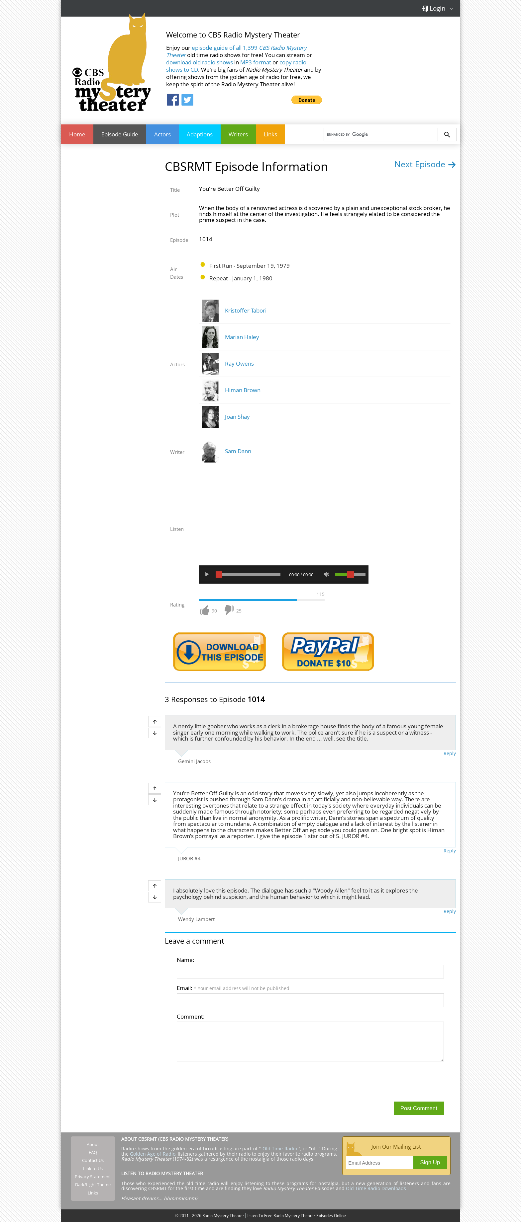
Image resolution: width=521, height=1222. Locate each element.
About (93, 1145)
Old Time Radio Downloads (376, 1189)
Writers (238, 134)
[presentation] (227, 1081)
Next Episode (425, 164)
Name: (185, 960)
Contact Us (93, 1161)
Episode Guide (119, 134)
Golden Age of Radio (152, 1154)
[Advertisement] (393, 66)
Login (434, 8)
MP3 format (255, 62)
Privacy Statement (93, 1177)
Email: (233, 988)
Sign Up (430, 1163)
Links (270, 134)
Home (77, 134)
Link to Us (93, 1169)
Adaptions (200, 134)
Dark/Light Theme (93, 1185)
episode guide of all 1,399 (236, 51)
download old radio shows (199, 62)
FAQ (93, 1153)
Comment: (191, 1016)
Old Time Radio (279, 1149)
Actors (162, 134)
